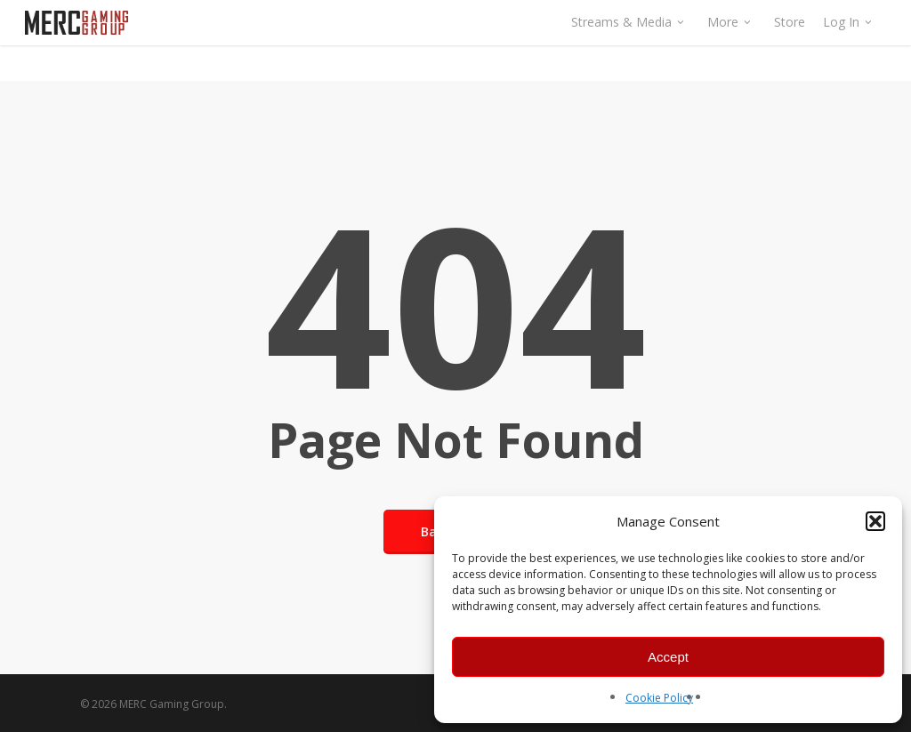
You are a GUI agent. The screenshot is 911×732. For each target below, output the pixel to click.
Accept (668, 656)
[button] (875, 521)
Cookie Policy (659, 697)
